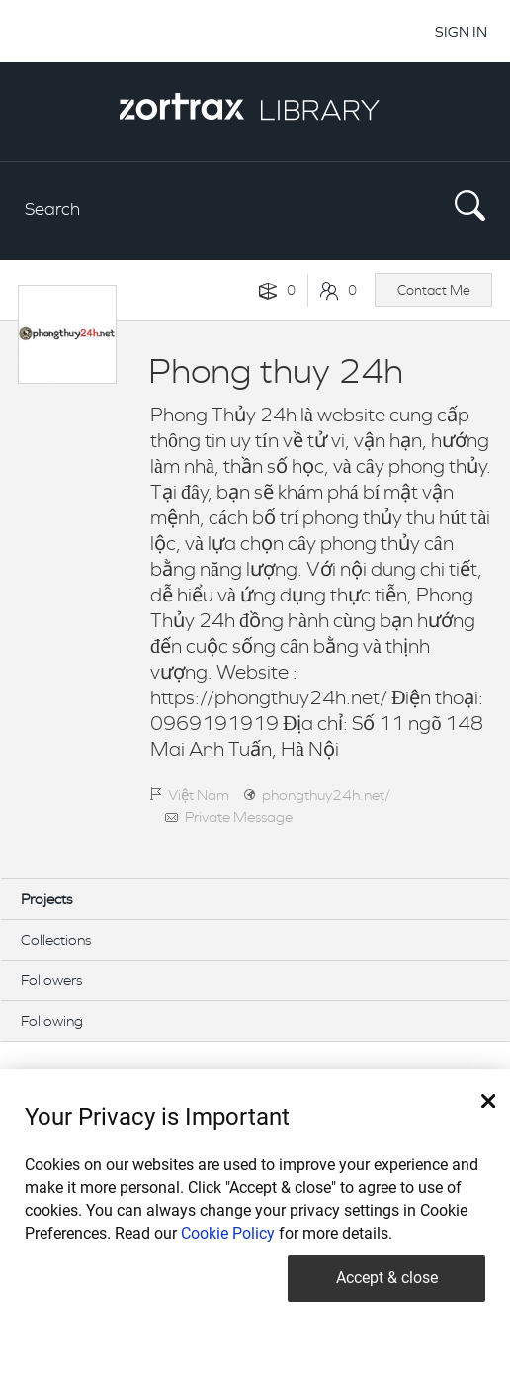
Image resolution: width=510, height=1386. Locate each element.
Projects (46, 898)
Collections (56, 939)
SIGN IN (461, 31)
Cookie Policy (228, 1233)
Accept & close (387, 1277)
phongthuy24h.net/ (326, 794)
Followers (51, 979)
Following (52, 1020)
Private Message (239, 816)
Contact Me (433, 290)
